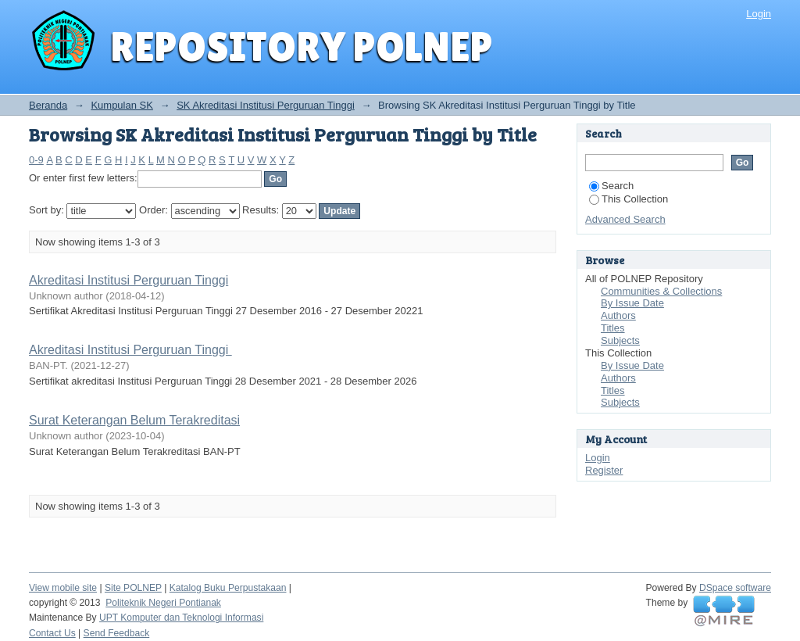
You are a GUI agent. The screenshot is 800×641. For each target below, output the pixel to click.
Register (604, 470)
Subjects (620, 340)
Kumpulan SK (122, 105)
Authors (618, 315)
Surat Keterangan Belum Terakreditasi (134, 420)
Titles (613, 328)
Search (611, 186)
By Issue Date (632, 303)
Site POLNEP (133, 587)
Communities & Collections (661, 291)
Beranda (48, 105)
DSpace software (735, 587)
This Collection (628, 199)
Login (758, 14)
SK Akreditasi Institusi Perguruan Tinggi (266, 105)
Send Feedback (117, 633)
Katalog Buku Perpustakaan (228, 587)
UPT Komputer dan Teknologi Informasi (181, 617)
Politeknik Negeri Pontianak (163, 602)
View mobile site (63, 587)
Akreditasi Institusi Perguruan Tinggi (128, 280)
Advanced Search (625, 219)
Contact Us (52, 633)
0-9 (36, 160)
